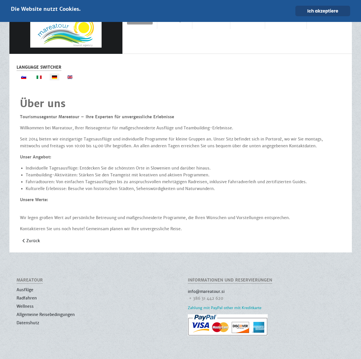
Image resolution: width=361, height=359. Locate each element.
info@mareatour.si (206, 291)
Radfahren (27, 298)
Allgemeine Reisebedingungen (46, 314)
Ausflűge (25, 289)
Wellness (25, 306)
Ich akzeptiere (322, 11)
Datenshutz (28, 322)
